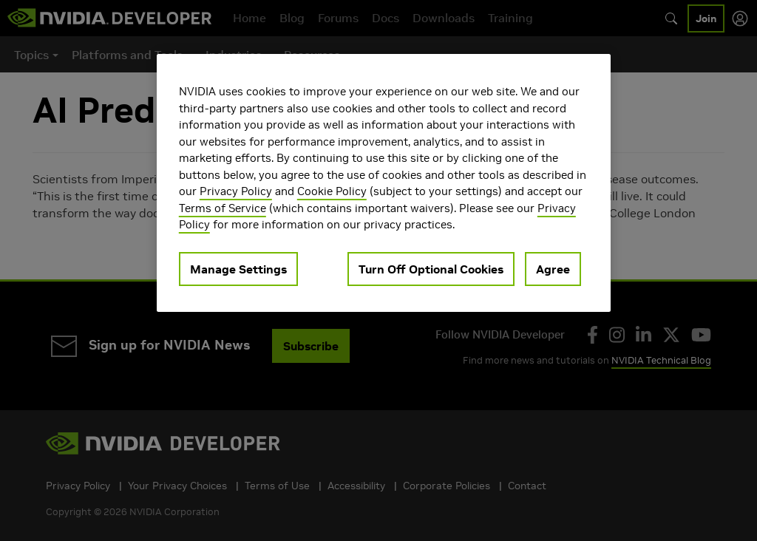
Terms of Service (222, 208)
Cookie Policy (332, 191)
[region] (384, 183)
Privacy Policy (236, 191)
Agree (553, 269)
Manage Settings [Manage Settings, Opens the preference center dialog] (238, 269)
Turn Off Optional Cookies (431, 269)
